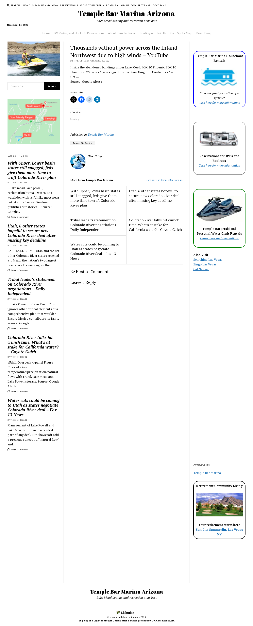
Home (26, 5)
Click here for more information (219, 102)
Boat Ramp (159, 5)
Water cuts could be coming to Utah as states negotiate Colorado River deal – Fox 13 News (33, 407)
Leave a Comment (18, 216)
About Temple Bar (91, 5)
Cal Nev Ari (201, 269)
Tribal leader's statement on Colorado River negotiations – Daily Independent (31, 286)
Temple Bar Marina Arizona (126, 13)
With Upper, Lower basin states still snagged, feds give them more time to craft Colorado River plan (32, 170)
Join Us (125, 5)
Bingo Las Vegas (204, 264)
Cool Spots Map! (141, 5)
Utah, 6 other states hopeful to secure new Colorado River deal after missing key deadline (32, 233)
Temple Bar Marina (101, 134)
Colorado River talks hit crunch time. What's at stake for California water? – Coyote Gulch (33, 344)
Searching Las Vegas (207, 259)
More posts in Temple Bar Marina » (164, 179)
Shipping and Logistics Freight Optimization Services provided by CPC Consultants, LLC (127, 620)
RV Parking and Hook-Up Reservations (54, 5)
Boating (111, 5)
